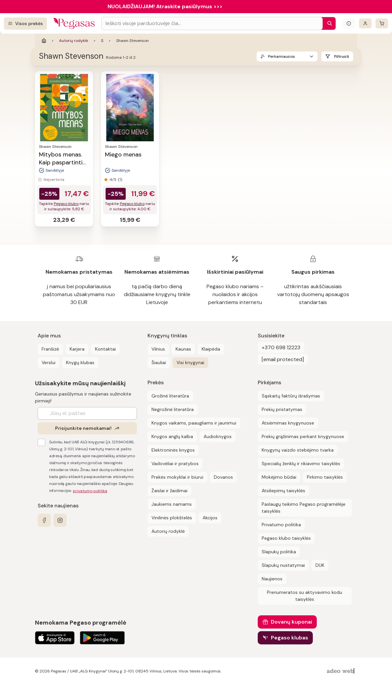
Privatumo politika (281, 525)
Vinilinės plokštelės (171, 518)
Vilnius (158, 349)
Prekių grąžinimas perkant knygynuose (303, 436)
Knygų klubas (80, 362)
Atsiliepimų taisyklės (283, 491)
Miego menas (123, 154)
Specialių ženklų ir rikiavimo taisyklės (301, 463)
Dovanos (223, 477)
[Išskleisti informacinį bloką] (349, 23)
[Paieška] (328, 23)
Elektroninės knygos (173, 450)
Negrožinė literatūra (172, 409)
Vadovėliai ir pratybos (175, 463)
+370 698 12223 (281, 347)
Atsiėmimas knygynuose (288, 423)
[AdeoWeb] (341, 671)
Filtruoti (341, 56)
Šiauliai (158, 362)
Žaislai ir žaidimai (169, 491)
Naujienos (272, 579)
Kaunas (183, 349)
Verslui (48, 362)
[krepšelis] (382, 23)
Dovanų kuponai (291, 621)
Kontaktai (105, 349)
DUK (319, 565)
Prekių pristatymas (282, 409)
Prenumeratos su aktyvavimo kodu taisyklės (304, 595)
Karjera (77, 349)
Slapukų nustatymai (283, 565)
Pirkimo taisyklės (325, 477)
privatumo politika (90, 491)
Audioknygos (218, 436)
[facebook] (44, 520)
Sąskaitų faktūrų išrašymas (291, 396)
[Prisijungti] (365, 23)
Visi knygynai (190, 362)
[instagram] (60, 520)
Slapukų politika (279, 552)
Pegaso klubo (66, 203)
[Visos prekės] (25, 23)
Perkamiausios (281, 56)
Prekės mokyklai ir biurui (177, 477)
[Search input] (212, 23)
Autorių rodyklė (73, 40)
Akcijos (210, 518)
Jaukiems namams (171, 504)
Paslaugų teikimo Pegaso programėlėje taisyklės (303, 507)
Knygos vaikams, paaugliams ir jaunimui (193, 423)
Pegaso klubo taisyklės (286, 538)
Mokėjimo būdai (279, 477)
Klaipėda (211, 349)
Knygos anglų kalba (172, 436)
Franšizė (50, 349)
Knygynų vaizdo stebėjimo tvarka (298, 450)
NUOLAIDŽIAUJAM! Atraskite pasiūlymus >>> (165, 6)
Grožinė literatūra (170, 396)
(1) (120, 179)
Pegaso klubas (289, 637)
